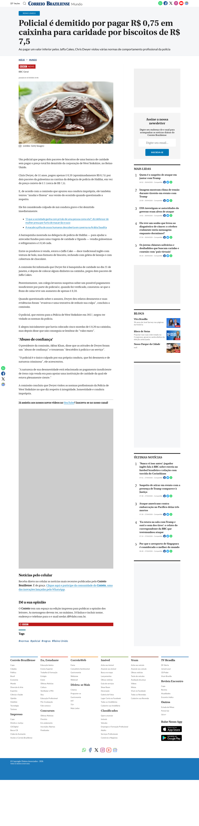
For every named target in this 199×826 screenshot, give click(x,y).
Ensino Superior (46, 669)
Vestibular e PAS (46, 691)
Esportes (13, 691)
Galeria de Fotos (107, 694)
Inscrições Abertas (47, 727)
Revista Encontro (172, 681)
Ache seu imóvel (107, 665)
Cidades (13, 669)
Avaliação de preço (138, 680)
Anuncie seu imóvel (108, 669)
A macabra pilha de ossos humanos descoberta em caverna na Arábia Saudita (66, 227)
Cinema (74, 690)
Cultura (43, 687)
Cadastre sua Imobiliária (110, 706)
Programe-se (76, 693)
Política (13, 672)
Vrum (134, 660)
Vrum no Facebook (138, 691)
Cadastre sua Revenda (140, 698)
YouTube (69, 402)
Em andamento (46, 723)
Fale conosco (45, 706)
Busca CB (14, 730)
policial (36, 640)
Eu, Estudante (49, 660)
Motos (133, 687)
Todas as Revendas (138, 694)
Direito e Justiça (16, 723)
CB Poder (165, 672)
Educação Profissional (49, 698)
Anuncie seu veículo (138, 669)
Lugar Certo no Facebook (111, 698)
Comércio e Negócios (109, 738)
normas (24, 640)
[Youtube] (181, 5)
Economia (14, 680)
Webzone (74, 676)
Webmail (74, 680)
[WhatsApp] (160, 5)
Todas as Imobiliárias (109, 702)
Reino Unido (60, 640)
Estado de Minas (167, 707)
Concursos (47, 710)
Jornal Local (166, 669)
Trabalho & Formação (48, 672)
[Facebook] (165, 5)
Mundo (76, 4)
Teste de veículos (138, 676)
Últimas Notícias (46, 683)
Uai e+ (163, 714)
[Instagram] (176, 5)
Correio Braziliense (22, 660)
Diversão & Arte (16, 687)
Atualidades (166, 693)
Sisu (42, 694)
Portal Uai (165, 711)
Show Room (105, 687)
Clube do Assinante (18, 734)
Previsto (43, 719)
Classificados (109, 710)
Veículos (104, 723)
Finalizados (44, 730)
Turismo (13, 709)
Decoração (105, 691)
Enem (42, 680)
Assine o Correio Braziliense (21, 738)
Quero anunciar (107, 716)
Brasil (12, 676)
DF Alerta (165, 665)
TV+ (72, 704)
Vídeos (133, 683)
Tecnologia (14, 706)
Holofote (13, 702)
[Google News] (186, 5)
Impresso (16, 714)
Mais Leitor (75, 708)
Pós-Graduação (46, 702)
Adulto (103, 730)
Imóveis (104, 719)
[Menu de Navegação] (15, 3)
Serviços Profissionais (109, 734)
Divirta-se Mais (80, 684)
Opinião (13, 698)
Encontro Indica (167, 697)
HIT (72, 701)
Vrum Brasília (166, 676)
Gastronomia (76, 672)
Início (22, 60)
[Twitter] (171, 5)
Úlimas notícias (107, 680)
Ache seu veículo (137, 665)
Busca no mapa (107, 672)
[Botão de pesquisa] (23, 3)
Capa (12, 665)
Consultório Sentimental (80, 669)
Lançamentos (106, 676)
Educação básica (46, 665)
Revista (164, 690)
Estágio (43, 676)
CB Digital (14, 727)
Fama (73, 665)
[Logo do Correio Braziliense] (49, 3)
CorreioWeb (78, 660)
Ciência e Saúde (16, 694)
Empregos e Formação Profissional (114, 727)
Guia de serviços (107, 683)
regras (47, 640)
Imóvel (105, 660)
